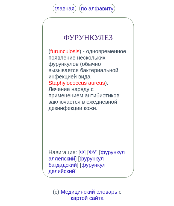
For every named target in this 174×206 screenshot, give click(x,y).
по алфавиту (97, 8)
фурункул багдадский (76, 162)
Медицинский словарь (89, 192)
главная (64, 8)
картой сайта (87, 198)
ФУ (92, 152)
